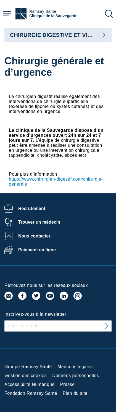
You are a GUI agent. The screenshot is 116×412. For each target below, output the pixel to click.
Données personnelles (75, 375)
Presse (67, 384)
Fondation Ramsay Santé (30, 393)
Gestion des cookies (25, 375)
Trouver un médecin (39, 222)
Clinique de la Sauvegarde (53, 16)
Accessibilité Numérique (29, 384)
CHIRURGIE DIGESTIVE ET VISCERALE (62, 35)
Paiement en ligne (37, 249)
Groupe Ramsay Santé (28, 366)
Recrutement (31, 208)
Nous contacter (34, 236)
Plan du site (75, 393)
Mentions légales (75, 366)
